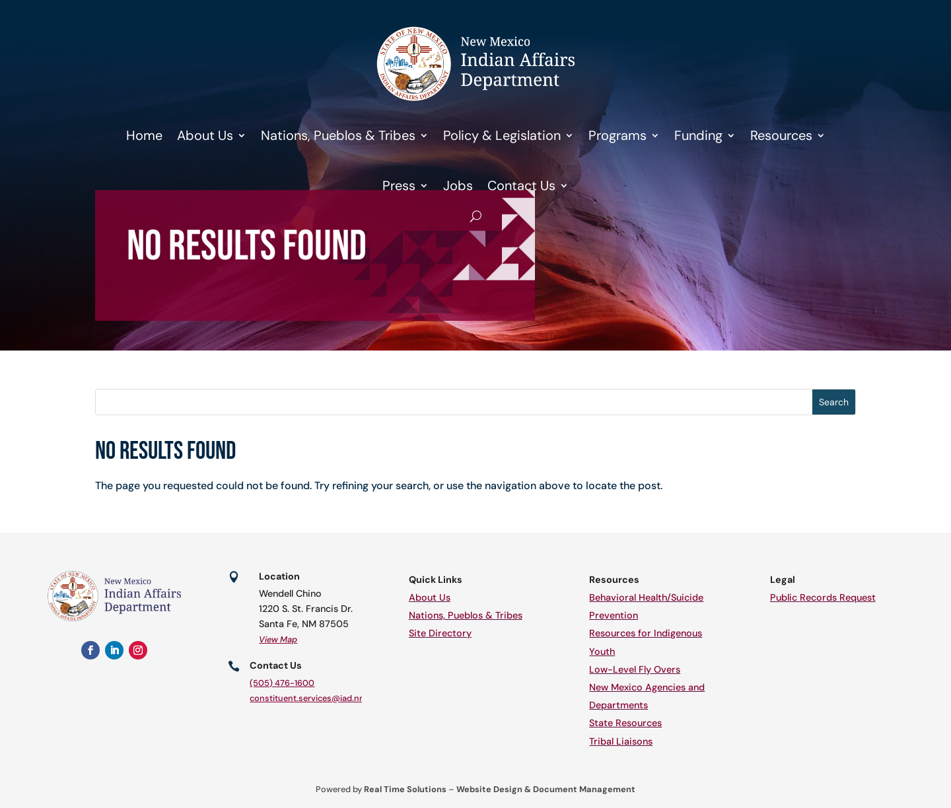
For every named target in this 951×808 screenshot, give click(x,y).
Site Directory (440, 633)
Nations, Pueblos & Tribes (338, 135)
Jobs (458, 185)
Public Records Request (823, 597)
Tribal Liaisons (620, 741)
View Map (278, 639)
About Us (205, 135)
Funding (698, 135)
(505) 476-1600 (282, 683)
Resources (781, 135)
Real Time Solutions (405, 789)
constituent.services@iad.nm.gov (317, 698)
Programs (617, 135)
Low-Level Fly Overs (634, 669)
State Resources (625, 723)
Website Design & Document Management (545, 789)
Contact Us (521, 185)
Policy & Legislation (502, 135)
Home (144, 135)
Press (398, 185)
